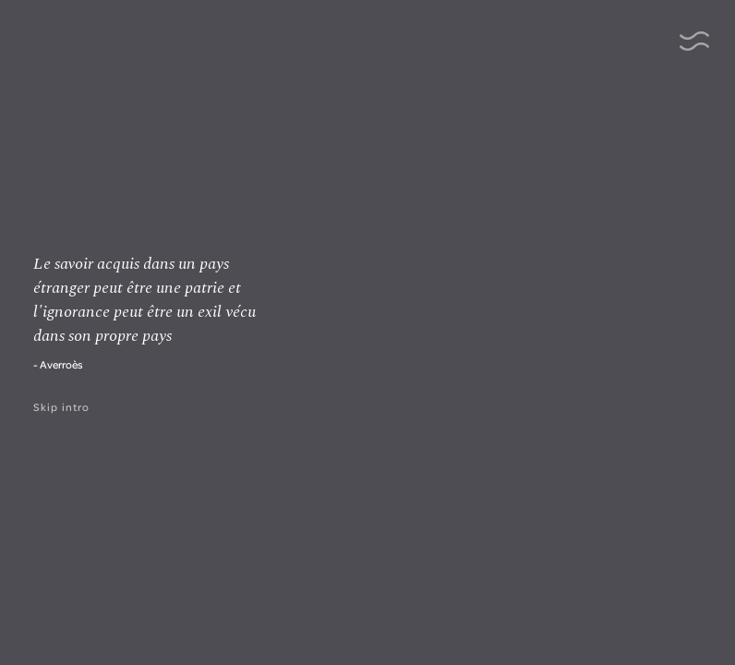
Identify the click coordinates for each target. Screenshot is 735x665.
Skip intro (61, 407)
